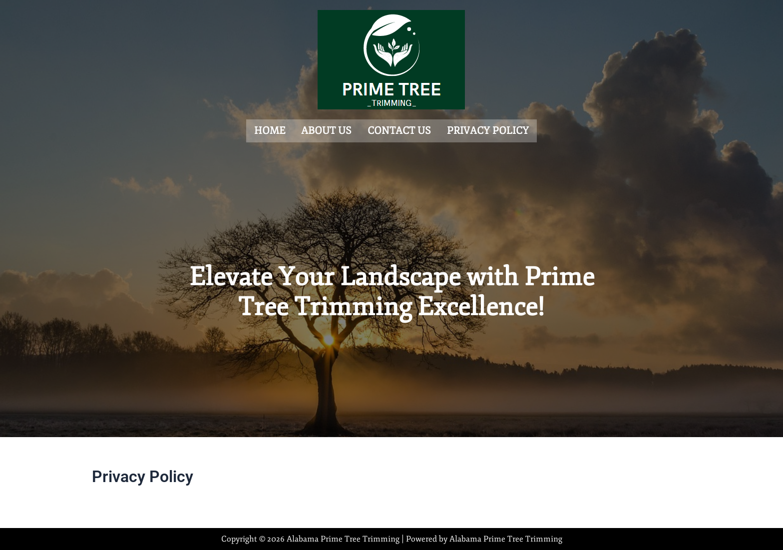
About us (326, 130)
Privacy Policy (488, 130)
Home (269, 130)
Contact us (399, 130)
